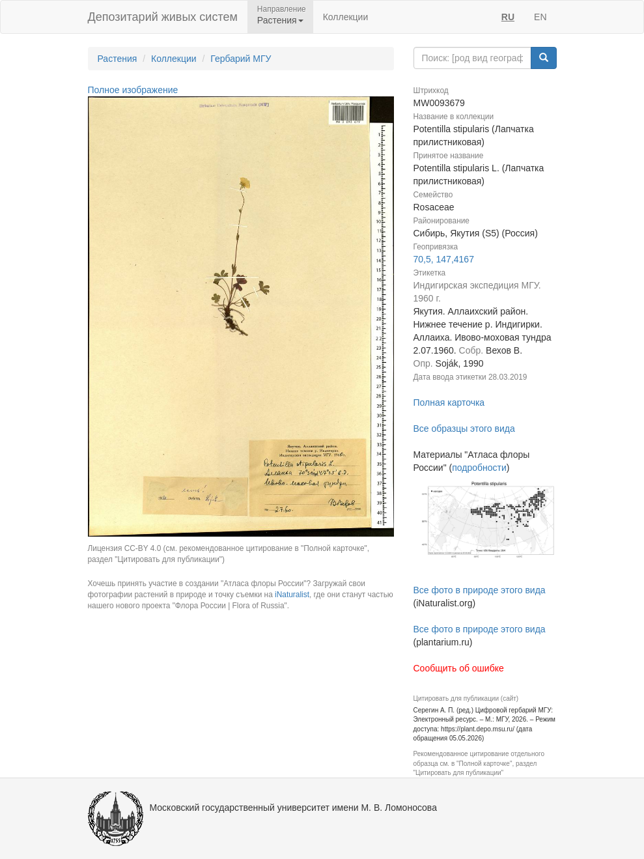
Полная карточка (449, 402)
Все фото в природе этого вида (479, 590)
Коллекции (346, 17)
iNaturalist (292, 594)
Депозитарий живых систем (163, 16)
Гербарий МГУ (240, 58)
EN (540, 17)
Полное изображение (133, 90)
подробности (479, 467)
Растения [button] (280, 20)
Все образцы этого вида (464, 428)
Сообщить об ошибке (458, 668)
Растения (117, 58)
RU (507, 17)
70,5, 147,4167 (443, 259)
